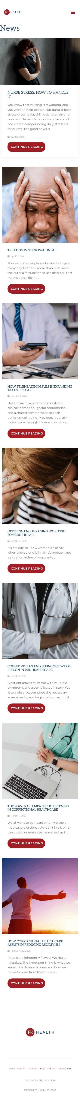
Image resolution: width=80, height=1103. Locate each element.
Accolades (33, 1069)
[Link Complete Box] (40, 61)
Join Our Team (64, 1069)
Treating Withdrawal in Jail (32, 250)
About (12, 1069)
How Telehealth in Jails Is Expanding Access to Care (40, 388)
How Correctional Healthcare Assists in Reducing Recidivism (35, 943)
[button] (72, 12)
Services (21, 1069)
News (42, 1069)
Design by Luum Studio (40, 1090)
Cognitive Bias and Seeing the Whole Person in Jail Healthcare (40, 668)
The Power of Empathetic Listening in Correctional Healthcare (38, 808)
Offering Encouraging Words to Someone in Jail (37, 533)
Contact (52, 1069)
